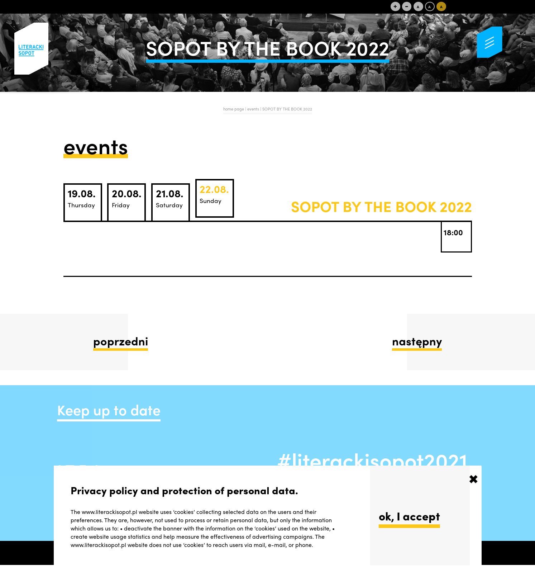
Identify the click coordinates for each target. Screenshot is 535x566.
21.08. (169, 197)
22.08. (214, 193)
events (253, 109)
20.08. (127, 197)
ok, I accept (409, 516)
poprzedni (120, 340)
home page (233, 109)
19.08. (82, 197)
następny (417, 340)
